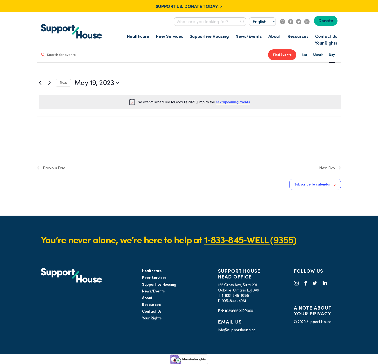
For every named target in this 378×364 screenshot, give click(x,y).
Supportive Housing (209, 36)
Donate (325, 20)
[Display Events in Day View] (332, 54)
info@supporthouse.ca (237, 329)
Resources (297, 36)
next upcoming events (233, 102)
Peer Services (169, 36)
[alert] (190, 102)
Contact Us (326, 36)
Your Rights (326, 43)
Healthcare (138, 36)
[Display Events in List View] (304, 54)
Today (63, 82)
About (274, 36)
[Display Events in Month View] (318, 54)
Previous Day (51, 167)
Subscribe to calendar (312, 184)
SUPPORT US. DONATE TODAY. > (189, 6)
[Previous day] (40, 83)
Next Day (330, 167)
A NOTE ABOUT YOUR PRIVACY (312, 311)
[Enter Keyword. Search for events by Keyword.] (152, 54)
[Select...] (262, 21)
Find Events (282, 55)
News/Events (248, 36)
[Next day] (49, 83)
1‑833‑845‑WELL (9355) (250, 240)
